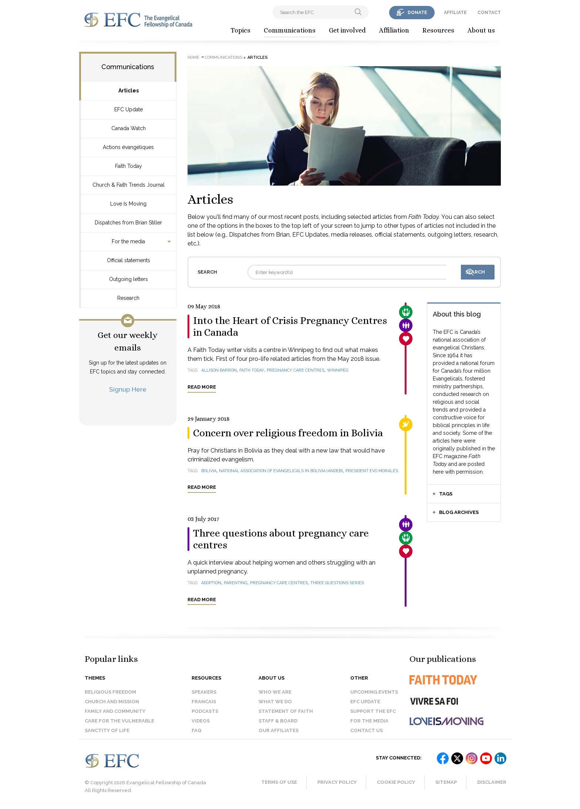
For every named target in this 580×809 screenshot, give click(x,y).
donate (417, 12)
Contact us (366, 730)
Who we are (275, 692)
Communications (290, 30)
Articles (128, 91)
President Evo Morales (371, 470)
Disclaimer (491, 782)
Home (193, 57)
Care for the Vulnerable (119, 721)
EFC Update (128, 109)
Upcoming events (374, 692)
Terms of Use (279, 782)
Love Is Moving (128, 204)
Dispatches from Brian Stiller (128, 223)
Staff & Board (278, 721)
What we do (275, 701)
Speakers (204, 692)
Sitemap (446, 782)
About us (481, 30)
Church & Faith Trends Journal (128, 185)
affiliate (455, 12)
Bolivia (208, 470)
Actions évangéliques (128, 147)
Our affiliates (279, 730)
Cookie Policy (396, 782)
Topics (240, 30)
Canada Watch (128, 128)
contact (489, 12)
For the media (128, 241)
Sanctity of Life (107, 730)
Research (128, 298)
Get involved (347, 30)
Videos (201, 721)
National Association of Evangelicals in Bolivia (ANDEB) (281, 470)
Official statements (128, 260)
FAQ (197, 730)
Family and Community (115, 711)
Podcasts (205, 711)
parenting (235, 582)
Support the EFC (373, 711)
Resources (438, 30)
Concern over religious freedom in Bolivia (288, 433)
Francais (204, 701)
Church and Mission (112, 701)
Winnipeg (337, 370)
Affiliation (394, 30)
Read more (202, 387)
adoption (211, 582)
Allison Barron (219, 370)
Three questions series (337, 582)
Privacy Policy (337, 782)
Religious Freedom (110, 692)
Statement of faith (286, 711)
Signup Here (127, 389)
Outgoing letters (128, 279)
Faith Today (128, 166)
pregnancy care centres (295, 370)
